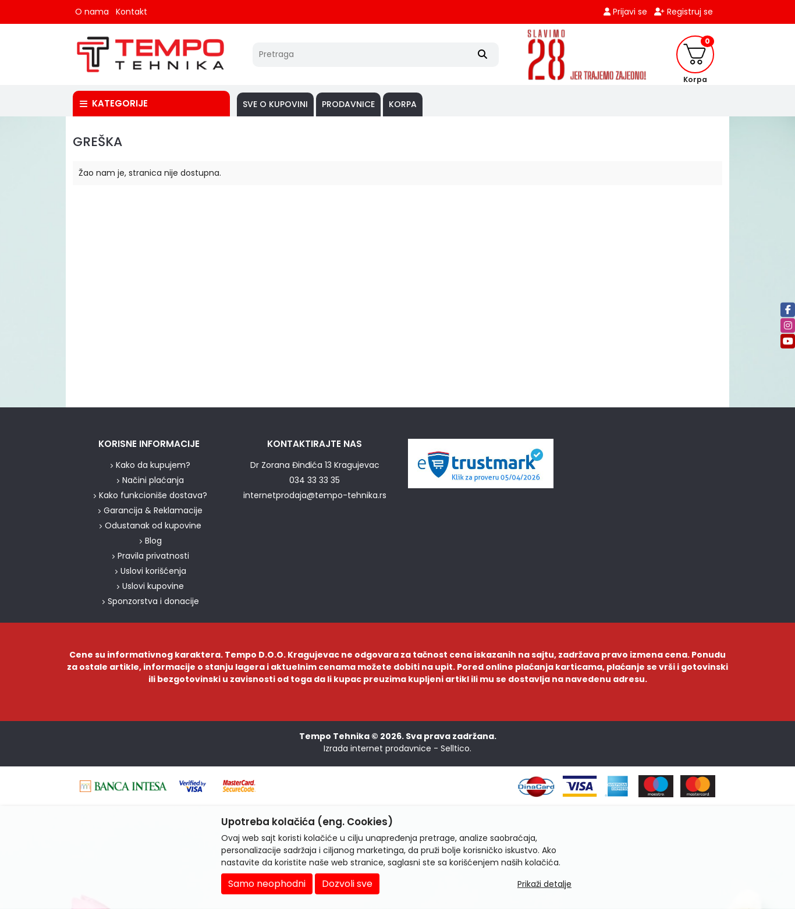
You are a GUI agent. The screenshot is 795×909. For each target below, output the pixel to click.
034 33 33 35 (314, 480)
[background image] (33, 261)
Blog (153, 540)
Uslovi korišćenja (153, 571)
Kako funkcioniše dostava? (153, 495)
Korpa (403, 104)
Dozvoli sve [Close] (347, 883)
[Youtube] (787, 340)
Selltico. (456, 748)
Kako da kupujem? (153, 465)
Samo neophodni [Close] (267, 883)
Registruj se (683, 11)
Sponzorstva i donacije (153, 601)
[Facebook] (787, 309)
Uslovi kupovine (153, 586)
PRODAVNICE (348, 104)
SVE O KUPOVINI (275, 104)
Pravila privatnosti (153, 556)
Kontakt (131, 11)
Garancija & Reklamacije (153, 510)
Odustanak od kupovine (153, 525)
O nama (92, 11)
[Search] (482, 54)
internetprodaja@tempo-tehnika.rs (314, 495)
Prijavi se (625, 11)
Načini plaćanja (153, 480)
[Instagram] (787, 325)
